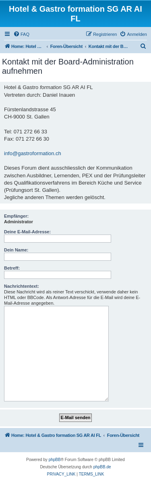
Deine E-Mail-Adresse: (27, 231)
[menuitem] (21, 34)
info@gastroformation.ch (32, 153)
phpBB (55, 459)
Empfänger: (16, 216)
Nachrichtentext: (21, 286)
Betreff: (12, 268)
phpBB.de (102, 467)
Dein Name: (16, 249)
